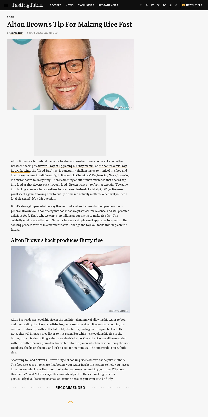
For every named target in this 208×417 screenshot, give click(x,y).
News (70, 5)
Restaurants (108, 5)
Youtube (77, 324)
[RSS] (176, 6)
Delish (53, 324)
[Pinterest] (158, 6)
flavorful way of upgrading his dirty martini (66, 166)
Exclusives (86, 5)
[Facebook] (141, 6)
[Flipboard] (152, 6)
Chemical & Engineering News (96, 175)
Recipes (55, 5)
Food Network (54, 220)
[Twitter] (146, 6)
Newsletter (192, 5)
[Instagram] (170, 6)
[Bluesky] (164, 6)
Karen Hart (16, 32)
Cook (10, 17)
